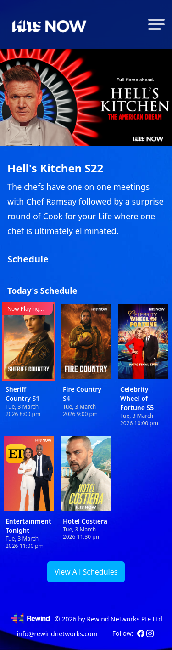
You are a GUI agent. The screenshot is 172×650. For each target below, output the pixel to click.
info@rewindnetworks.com (57, 633)
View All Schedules (86, 572)
